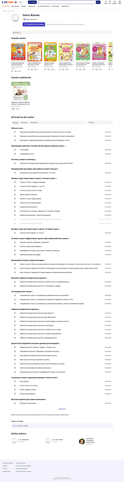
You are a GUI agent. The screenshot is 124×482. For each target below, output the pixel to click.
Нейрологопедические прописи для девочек (37, 317)
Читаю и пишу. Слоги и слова (31, 195)
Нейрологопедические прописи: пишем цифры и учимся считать (44, 326)
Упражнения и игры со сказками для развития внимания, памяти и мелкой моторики (52, 308)
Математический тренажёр (30, 259)
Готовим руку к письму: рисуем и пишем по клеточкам (40, 224)
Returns (5, 468)
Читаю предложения (27, 398)
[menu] (21, 2)
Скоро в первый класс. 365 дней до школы (34, 68)
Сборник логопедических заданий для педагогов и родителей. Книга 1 (46, 168)
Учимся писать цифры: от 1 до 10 (32, 191)
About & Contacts (8, 463)
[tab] (17, 36)
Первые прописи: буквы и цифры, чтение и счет (38, 352)
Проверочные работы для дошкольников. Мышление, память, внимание (47, 140)
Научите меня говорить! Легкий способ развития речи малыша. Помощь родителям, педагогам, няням (59, 273)
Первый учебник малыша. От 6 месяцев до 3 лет (49, 68)
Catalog (32, 2)
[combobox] (67, 2)
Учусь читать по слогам (29, 390)
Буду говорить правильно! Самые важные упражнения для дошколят (46, 277)
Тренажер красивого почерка (31, 228)
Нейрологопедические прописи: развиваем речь (38, 342)
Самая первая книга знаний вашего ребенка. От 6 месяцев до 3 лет (66, 68)
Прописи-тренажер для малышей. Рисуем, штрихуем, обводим (99, 68)
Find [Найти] (98, 2)
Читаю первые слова (28, 394)
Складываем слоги (27, 158)
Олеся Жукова (31, 71)
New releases (15, 6)
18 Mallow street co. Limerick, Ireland (61, 478)
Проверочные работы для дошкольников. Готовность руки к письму (45, 136)
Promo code (5, 6)
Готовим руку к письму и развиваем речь (83, 68)
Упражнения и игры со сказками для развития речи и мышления (44, 300)
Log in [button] (15, 438)
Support (5, 466)
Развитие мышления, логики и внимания (35, 219)
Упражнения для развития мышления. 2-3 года (37, 177)
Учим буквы (24, 154)
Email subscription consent (23, 471)
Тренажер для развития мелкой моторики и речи (38, 360)
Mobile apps (55, 6)
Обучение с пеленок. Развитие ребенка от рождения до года (20, 107)
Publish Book (65, 6)
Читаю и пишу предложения (30, 203)
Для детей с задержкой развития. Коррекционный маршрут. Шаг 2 (45, 145)
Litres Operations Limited (62, 477)
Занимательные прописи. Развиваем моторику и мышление (42, 376)
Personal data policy (21, 468)
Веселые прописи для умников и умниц (35, 364)
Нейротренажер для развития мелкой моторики (17, 68)
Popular (23, 6)
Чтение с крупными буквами (30, 251)
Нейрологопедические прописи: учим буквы (37, 330)
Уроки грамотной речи (28, 199)
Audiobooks (31, 6)
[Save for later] (23, 48)
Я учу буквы (24, 386)
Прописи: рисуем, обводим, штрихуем (34, 247)
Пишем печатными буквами (30, 207)
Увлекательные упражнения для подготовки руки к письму (42, 368)
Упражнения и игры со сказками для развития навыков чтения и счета (46, 304)
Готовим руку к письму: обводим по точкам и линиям (40, 215)
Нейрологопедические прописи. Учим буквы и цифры (40, 290)
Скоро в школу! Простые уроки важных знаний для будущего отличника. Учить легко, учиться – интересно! (60, 268)
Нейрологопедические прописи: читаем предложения (40, 338)
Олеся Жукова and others (16, 72)
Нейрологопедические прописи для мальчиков (37, 321)
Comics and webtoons (43, 6)
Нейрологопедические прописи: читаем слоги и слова (40, 334)
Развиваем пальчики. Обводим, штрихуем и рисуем (39, 356)
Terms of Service (20, 463)
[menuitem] (100, 132)
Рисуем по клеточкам (28, 407)
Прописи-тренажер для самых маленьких (35, 372)
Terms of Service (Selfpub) (23, 466)
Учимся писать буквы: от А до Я (32, 237)
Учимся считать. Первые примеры (33, 186)
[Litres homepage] (9, 2)
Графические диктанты (28, 211)
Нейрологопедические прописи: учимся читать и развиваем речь (44, 286)
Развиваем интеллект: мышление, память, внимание (39, 255)
